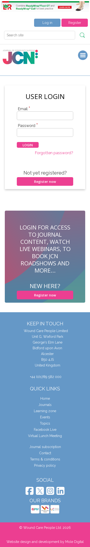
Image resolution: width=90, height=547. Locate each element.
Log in (47, 23)
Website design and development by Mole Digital (45, 542)
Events (45, 417)
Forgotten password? (54, 153)
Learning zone (45, 411)
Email (24, 108)
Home (45, 398)
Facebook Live (45, 430)
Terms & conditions (45, 459)
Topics (45, 423)
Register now (45, 181)
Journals (45, 405)
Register (74, 23)
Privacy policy (45, 465)
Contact (45, 453)
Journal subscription (45, 447)
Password (28, 125)
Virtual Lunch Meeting (45, 436)
